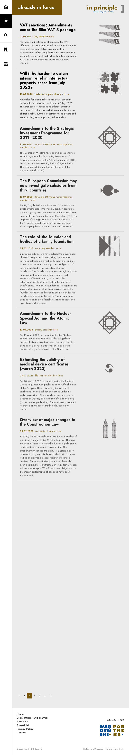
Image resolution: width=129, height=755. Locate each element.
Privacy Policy (25, 729)
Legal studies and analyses (32, 718)
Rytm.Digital (119, 748)
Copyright (23, 725)
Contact (21, 732)
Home (20, 714)
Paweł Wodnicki (96, 748)
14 (51, 695)
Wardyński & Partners (33, 748)
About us (22, 721)
